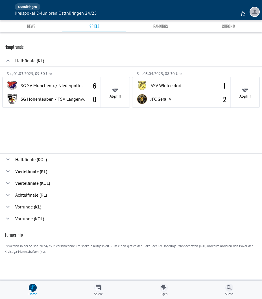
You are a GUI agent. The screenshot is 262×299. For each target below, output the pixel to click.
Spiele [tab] (94, 26)
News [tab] (31, 26)
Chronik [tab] (228, 26)
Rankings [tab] (160, 26)
